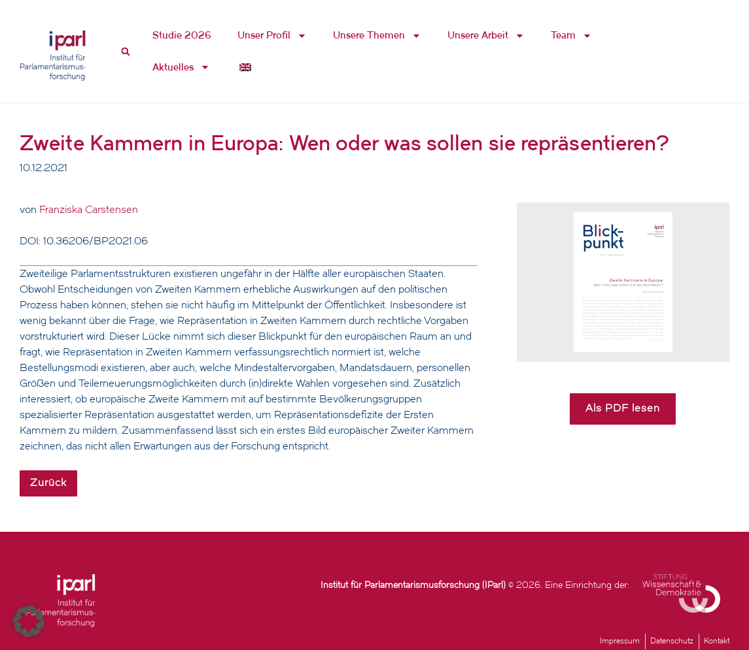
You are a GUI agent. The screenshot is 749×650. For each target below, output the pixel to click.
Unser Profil (272, 35)
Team (571, 35)
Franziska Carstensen (88, 210)
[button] (29, 621)
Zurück (48, 483)
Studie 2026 (181, 35)
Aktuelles (181, 67)
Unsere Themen (377, 35)
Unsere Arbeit (486, 35)
